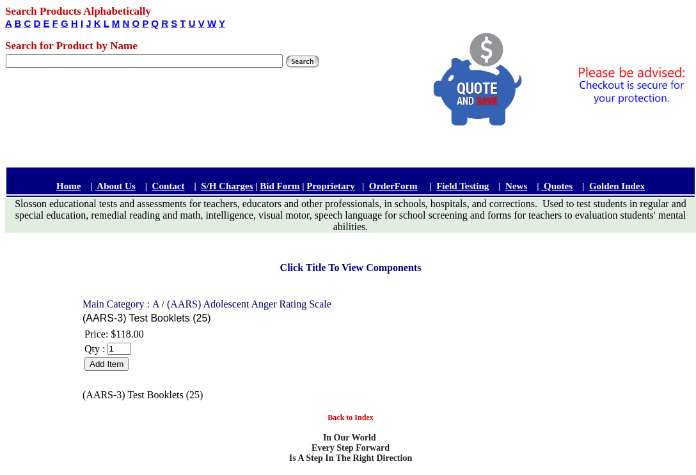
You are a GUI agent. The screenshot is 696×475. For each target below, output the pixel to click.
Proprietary (330, 186)
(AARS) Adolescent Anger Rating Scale (249, 304)
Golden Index (617, 186)
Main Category (114, 304)
